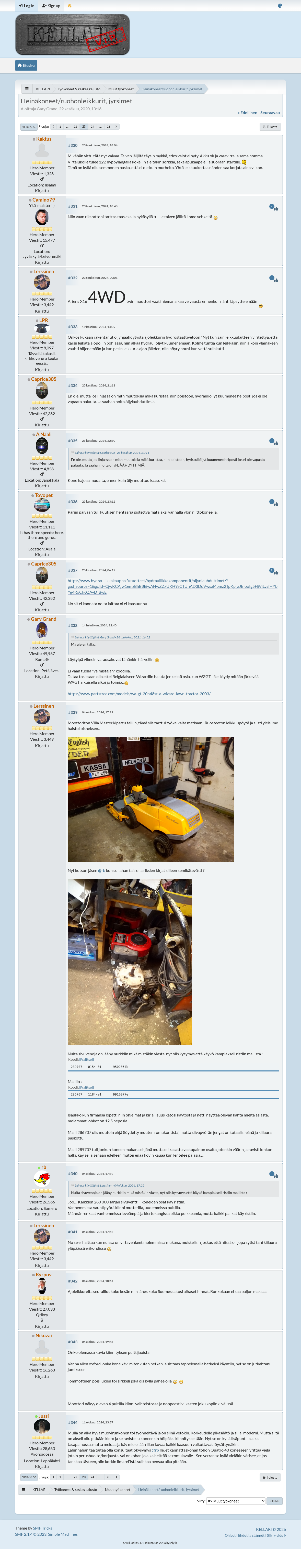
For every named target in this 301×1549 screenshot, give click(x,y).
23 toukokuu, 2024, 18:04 (100, 145)
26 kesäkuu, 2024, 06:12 (98, 570)
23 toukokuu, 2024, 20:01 (100, 277)
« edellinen (247, 112)
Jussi (44, 1416)
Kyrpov (44, 1274)
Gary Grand (43, 619)
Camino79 (43, 200)
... (67, 126)
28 (108, 126)
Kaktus (43, 139)
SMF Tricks (42, 1527)
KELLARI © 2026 (271, 1529)
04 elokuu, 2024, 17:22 (97, 712)
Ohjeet (230, 1535)
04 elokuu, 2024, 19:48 (97, 1341)
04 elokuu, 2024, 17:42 (97, 1231)
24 (92, 126)
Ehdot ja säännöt (251, 1535)
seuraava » (270, 112)
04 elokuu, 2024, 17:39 (97, 1173)
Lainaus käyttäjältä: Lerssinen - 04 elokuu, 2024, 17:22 (109, 1185)
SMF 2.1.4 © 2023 (31, 1534)
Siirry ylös (29, 1477)
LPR (43, 320)
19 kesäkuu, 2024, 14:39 (98, 326)
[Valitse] (86, 1059)
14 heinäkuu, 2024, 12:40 (99, 625)
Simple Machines (63, 1534)
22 (75, 126)
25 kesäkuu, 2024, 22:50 (98, 440)
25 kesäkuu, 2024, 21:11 (98, 385)
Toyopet (44, 495)
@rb (101, 870)
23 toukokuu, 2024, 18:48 (100, 206)
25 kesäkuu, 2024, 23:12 (98, 501)
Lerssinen (43, 271)
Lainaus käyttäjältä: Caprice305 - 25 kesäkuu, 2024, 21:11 (112, 453)
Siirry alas (29, 126)
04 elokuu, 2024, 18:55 (97, 1280)
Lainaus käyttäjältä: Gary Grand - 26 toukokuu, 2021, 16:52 (112, 637)
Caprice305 (43, 379)
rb (43, 1167)
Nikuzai (44, 1335)
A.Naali (44, 434)
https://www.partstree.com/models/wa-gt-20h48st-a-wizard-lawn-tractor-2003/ (139, 693)
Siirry (201, 1501)
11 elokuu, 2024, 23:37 (97, 1422)
